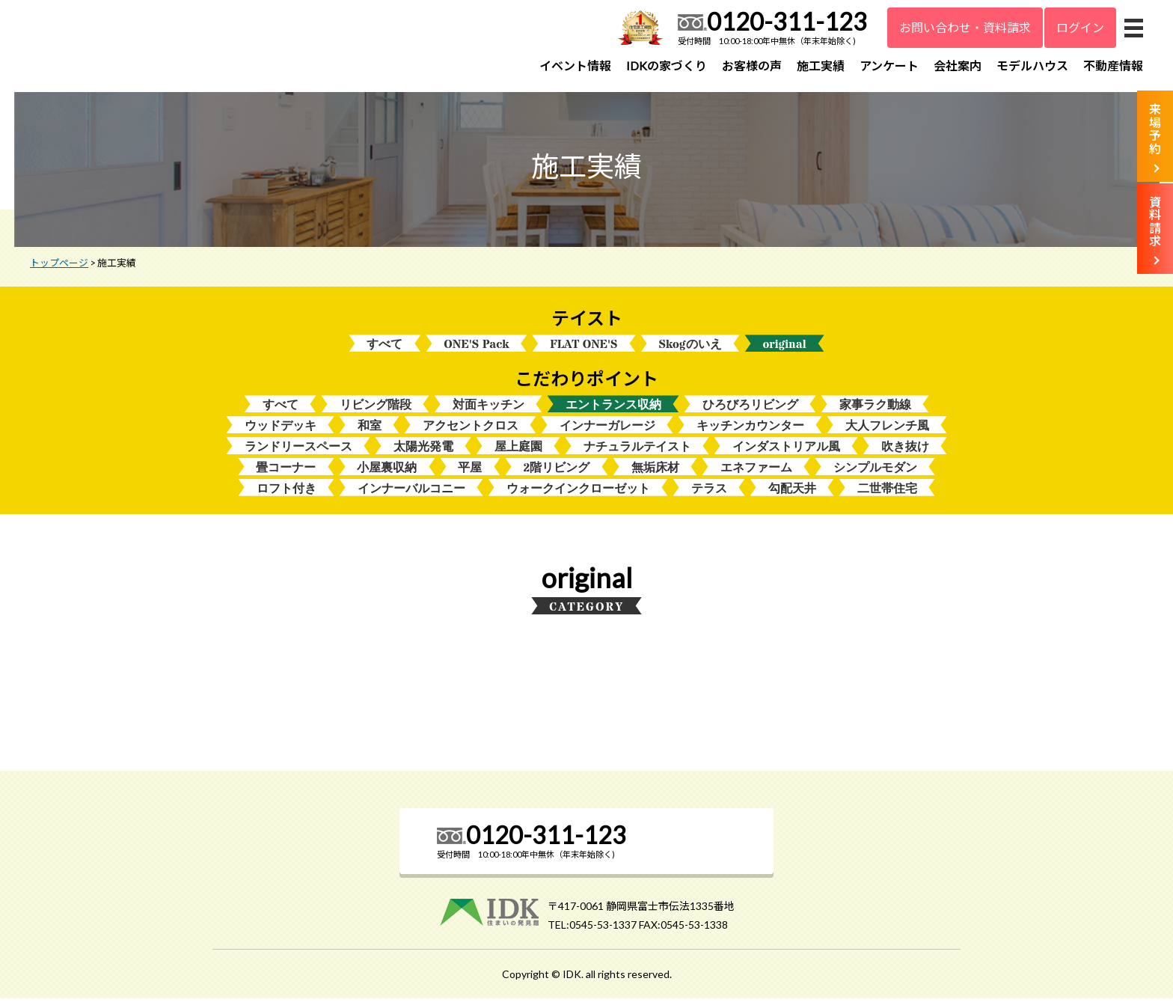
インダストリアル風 (786, 455)
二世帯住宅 (887, 498)
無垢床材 (655, 476)
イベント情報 (575, 65)
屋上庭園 (518, 455)
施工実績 (821, 65)
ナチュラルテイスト (637, 455)
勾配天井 (792, 498)
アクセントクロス (470, 434)
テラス (709, 498)
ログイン (1080, 27)
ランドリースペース (298, 455)
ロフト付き (286, 498)
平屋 (470, 476)
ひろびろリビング (750, 412)
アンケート (889, 65)
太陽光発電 (423, 455)
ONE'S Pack (476, 350)
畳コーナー (286, 476)
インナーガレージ (607, 434)
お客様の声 (752, 65)
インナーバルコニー (411, 498)
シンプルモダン (875, 476)
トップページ (59, 269)
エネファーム (756, 476)
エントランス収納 (613, 412)
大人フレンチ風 (887, 434)
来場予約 (1155, 129)
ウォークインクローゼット (578, 498)
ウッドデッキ (280, 434)
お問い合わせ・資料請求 (965, 27)
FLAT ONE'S (583, 350)
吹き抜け (905, 455)
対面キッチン (488, 412)
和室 (370, 434)
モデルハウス (1032, 65)
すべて (384, 350)
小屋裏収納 (387, 476)
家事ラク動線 (875, 412)
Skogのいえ (690, 350)
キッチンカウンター (750, 434)
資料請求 (1155, 221)
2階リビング (556, 476)
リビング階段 (375, 412)
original (784, 350)
